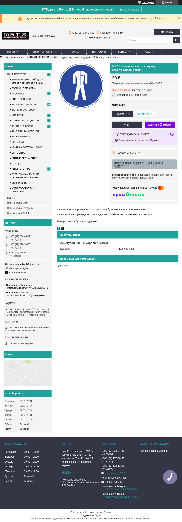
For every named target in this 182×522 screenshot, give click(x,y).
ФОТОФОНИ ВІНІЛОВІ (24, 104)
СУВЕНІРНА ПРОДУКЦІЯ (25, 120)
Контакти (124, 52)
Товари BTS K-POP (22, 168)
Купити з (159, 124)
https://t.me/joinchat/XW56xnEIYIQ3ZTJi (28, 288)
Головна (12, 52)
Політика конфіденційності (138, 518)
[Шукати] (176, 40)
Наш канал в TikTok (18, 213)
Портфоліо (99, 52)
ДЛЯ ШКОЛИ (18, 142)
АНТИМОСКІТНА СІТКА (24, 158)
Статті (149, 52)
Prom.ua (108, 512)
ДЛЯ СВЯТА (18, 152)
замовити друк (129, 9)
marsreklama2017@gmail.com (24, 264)
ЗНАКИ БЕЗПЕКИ (39, 57)
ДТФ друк (17, 163)
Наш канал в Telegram (20, 208)
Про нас (74, 52)
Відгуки (11, 197)
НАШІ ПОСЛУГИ (16, 74)
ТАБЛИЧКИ (18, 93)
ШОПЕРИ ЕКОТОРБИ (23, 109)
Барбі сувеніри (19, 183)
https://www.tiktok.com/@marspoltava (26, 295)
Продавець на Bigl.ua (91, 515)
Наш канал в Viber (17, 202)
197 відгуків (148, 2)
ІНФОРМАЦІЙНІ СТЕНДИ (25, 131)
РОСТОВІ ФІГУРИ (21, 99)
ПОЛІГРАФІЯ (18, 115)
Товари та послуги (43, 52)
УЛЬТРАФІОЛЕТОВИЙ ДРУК (27, 147)
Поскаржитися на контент (110, 518)
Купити (127, 124)
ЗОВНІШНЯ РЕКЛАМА (24, 88)
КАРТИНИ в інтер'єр (22, 126)
